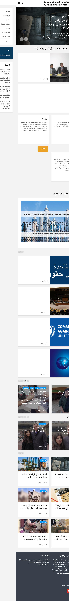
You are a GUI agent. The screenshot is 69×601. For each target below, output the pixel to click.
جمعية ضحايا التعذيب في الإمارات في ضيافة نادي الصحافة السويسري (21, 63)
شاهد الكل (5, 251)
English (59, 597)
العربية (65, 597)
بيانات (21, 388)
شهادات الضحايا (60, 424)
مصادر (30, 259)
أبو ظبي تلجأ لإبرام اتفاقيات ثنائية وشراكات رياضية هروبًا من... (18, 476)
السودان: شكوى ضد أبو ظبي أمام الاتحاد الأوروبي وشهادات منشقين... (51, 538)
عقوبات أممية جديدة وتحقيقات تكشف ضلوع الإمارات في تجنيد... (19, 538)
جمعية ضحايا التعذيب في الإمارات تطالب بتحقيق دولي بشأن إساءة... (51, 507)
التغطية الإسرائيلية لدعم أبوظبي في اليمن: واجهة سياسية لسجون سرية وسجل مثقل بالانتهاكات (47, 22)
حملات (16, 388)
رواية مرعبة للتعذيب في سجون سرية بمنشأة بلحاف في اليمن (53, 393)
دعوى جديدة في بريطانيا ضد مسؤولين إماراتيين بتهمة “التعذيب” (18, 429)
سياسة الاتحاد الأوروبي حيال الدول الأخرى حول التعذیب (22, 357)
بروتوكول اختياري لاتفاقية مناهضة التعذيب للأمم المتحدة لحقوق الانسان (21, 296)
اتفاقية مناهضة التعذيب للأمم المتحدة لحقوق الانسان (21, 326)
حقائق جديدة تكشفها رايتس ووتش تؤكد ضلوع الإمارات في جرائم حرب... (18, 507)
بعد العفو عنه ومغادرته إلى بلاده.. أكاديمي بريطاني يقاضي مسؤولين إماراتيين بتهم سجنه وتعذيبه (51, 430)
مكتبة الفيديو (26, 56)
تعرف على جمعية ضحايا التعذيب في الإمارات (48, 91)
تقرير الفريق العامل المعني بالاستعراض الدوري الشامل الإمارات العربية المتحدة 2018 (22, 265)
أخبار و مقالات (61, 11)
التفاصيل (60, 149)
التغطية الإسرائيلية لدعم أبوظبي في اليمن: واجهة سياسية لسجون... (51, 476)
